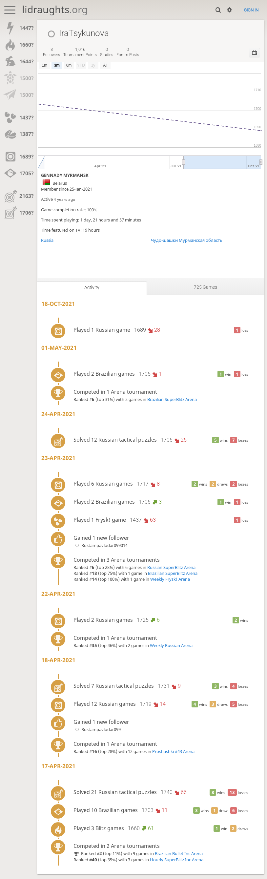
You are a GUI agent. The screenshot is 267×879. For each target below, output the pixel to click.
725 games (205, 287)
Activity (91, 287)
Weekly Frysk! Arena (170, 579)
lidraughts (55, 9)
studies (106, 52)
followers (51, 52)
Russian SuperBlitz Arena (171, 567)
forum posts (127, 52)
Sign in (251, 10)
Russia (47, 240)
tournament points (80, 52)
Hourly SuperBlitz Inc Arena (176, 860)
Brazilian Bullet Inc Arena (179, 853)
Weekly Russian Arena (171, 645)
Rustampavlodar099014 (100, 545)
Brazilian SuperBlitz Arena (172, 399)
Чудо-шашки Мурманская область (186, 240)
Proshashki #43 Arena (173, 751)
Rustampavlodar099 (97, 729)
